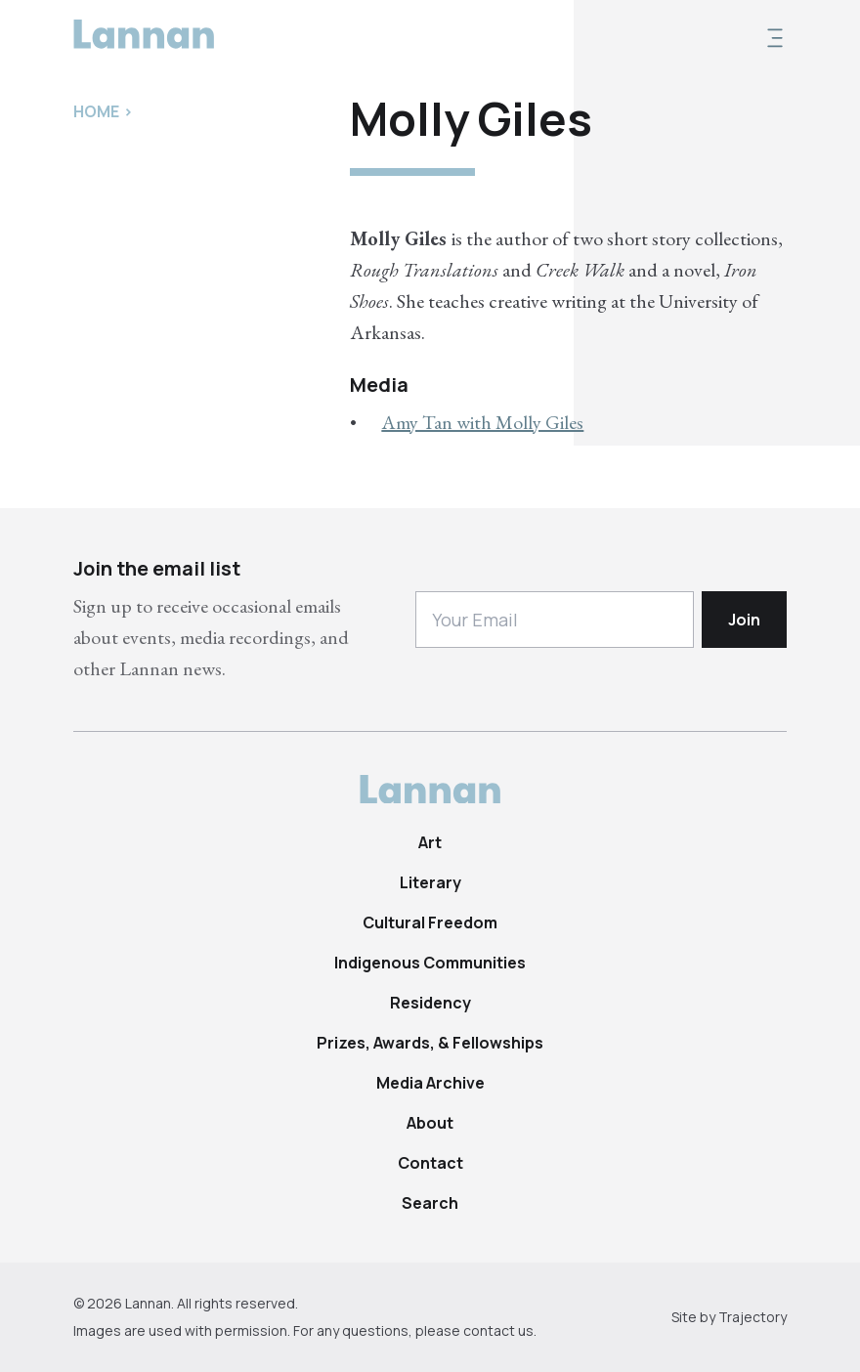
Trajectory (752, 1317)
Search (430, 1203)
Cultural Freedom (430, 922)
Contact (430, 1163)
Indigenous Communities (430, 962)
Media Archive (430, 1082)
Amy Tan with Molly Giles (482, 422)
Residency (430, 1002)
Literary (430, 882)
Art (430, 842)
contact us (498, 1330)
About (430, 1123)
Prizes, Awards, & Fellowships (430, 1042)
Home (96, 111)
